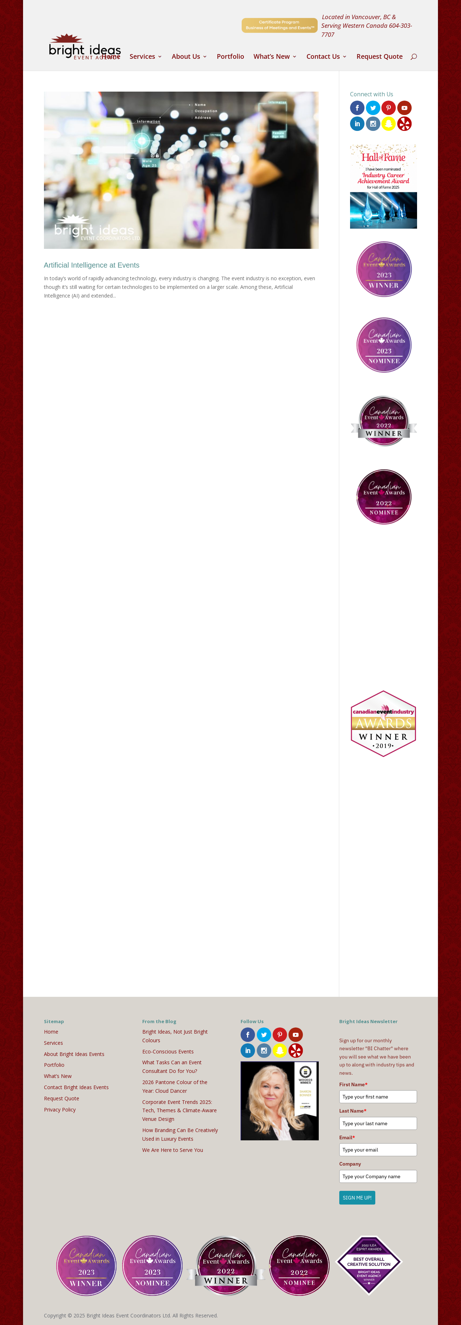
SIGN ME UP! (357, 1197)
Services (142, 57)
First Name (353, 1084)
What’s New (272, 57)
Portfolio (230, 57)
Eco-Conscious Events (168, 1051)
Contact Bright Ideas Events (76, 1086)
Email (347, 1137)
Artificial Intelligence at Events (92, 265)
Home (111, 57)
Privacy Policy (60, 1109)
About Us (186, 57)
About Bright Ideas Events (74, 1053)
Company (350, 1163)
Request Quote (380, 57)
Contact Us (323, 57)
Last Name (353, 1110)
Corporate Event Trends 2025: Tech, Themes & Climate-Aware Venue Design (179, 1110)
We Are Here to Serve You (172, 1149)
